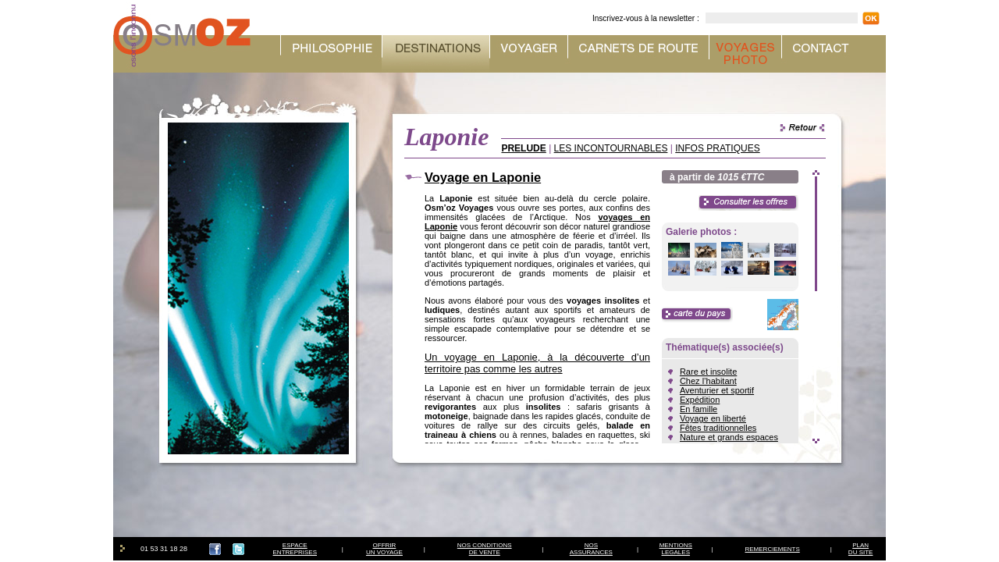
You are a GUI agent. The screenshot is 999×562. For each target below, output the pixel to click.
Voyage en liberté (713, 418)
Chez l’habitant (708, 381)
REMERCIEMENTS (772, 549)
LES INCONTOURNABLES (611, 148)
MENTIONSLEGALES (675, 549)
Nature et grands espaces (729, 437)
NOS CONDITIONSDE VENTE (484, 549)
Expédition (700, 399)
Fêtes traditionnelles (718, 427)
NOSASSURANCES (591, 549)
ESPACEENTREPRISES (295, 549)
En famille (698, 409)
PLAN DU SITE (860, 549)
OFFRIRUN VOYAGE (384, 549)
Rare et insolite (708, 371)
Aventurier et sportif (717, 390)
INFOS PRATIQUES (717, 148)
